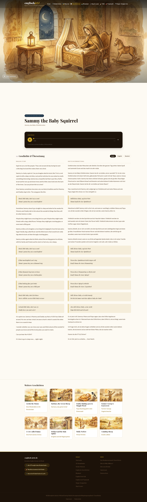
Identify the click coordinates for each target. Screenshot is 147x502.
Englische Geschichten (82, 470)
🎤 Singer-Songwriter (121, 4)
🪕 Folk (102, 4)
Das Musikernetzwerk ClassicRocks (110, 460)
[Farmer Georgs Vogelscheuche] (111, 401)
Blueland (78, 473)
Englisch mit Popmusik (82, 480)
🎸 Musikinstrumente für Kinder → (36, 469)
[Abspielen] (10, 76)
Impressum (103, 470)
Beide (113, 156)
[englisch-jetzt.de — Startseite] (34, 3)
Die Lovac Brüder (105, 466)
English (120, 156)
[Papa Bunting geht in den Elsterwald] (86, 401)
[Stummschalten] (118, 139)
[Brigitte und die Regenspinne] (61, 428)
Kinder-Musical (80, 466)
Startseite (79, 460)
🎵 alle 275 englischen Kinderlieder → (37, 465)
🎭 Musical (66, 4)
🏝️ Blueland (84, 4)
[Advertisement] (73, 97)
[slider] (75, 139)
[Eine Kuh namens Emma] (36, 427)
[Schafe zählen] (111, 427)
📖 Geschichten (75, 4)
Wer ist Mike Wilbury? (106, 463)
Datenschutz (104, 473)
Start (48, 4)
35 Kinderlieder (80, 463)
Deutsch (127, 156)
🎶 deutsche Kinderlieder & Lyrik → (36, 473)
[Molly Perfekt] (86, 427)
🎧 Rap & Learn (94, 4)
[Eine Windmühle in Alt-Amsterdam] (36, 400)
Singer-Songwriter (81, 483)
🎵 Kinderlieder (56, 4)
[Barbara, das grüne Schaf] (61, 399)
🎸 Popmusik (109, 4)
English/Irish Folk (81, 476)
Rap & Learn (79, 486)
